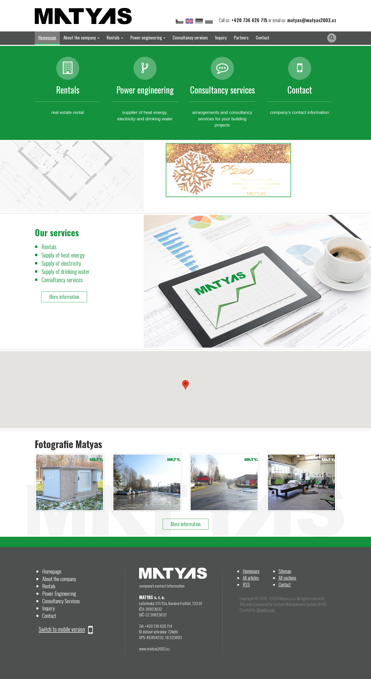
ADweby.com (265, 610)
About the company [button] (81, 37)
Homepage (47, 37)
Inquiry (221, 37)
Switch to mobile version (66, 629)
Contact (262, 37)
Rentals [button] (115, 37)
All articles (251, 577)
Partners (241, 37)
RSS (246, 584)
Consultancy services (190, 37)
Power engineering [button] (147, 37)
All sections (287, 577)
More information (64, 296)
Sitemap (285, 570)
